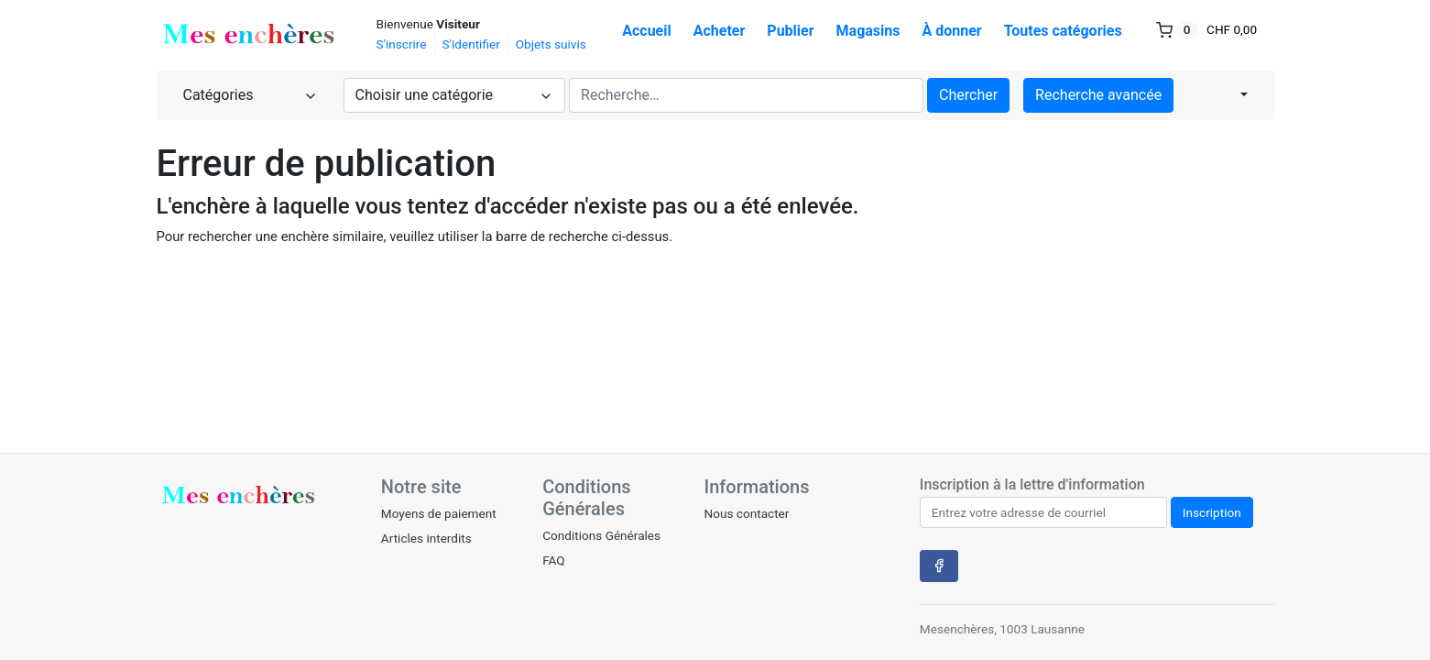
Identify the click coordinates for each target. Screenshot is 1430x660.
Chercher (968, 95)
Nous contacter (746, 513)
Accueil (646, 30)
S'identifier (471, 44)
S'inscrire (402, 44)
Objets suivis (551, 44)
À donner (952, 30)
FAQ (553, 560)
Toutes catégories (1063, 30)
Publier (790, 30)
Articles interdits (426, 538)
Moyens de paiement (439, 513)
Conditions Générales (601, 535)
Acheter (719, 30)
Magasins (868, 30)
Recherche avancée (1098, 95)
